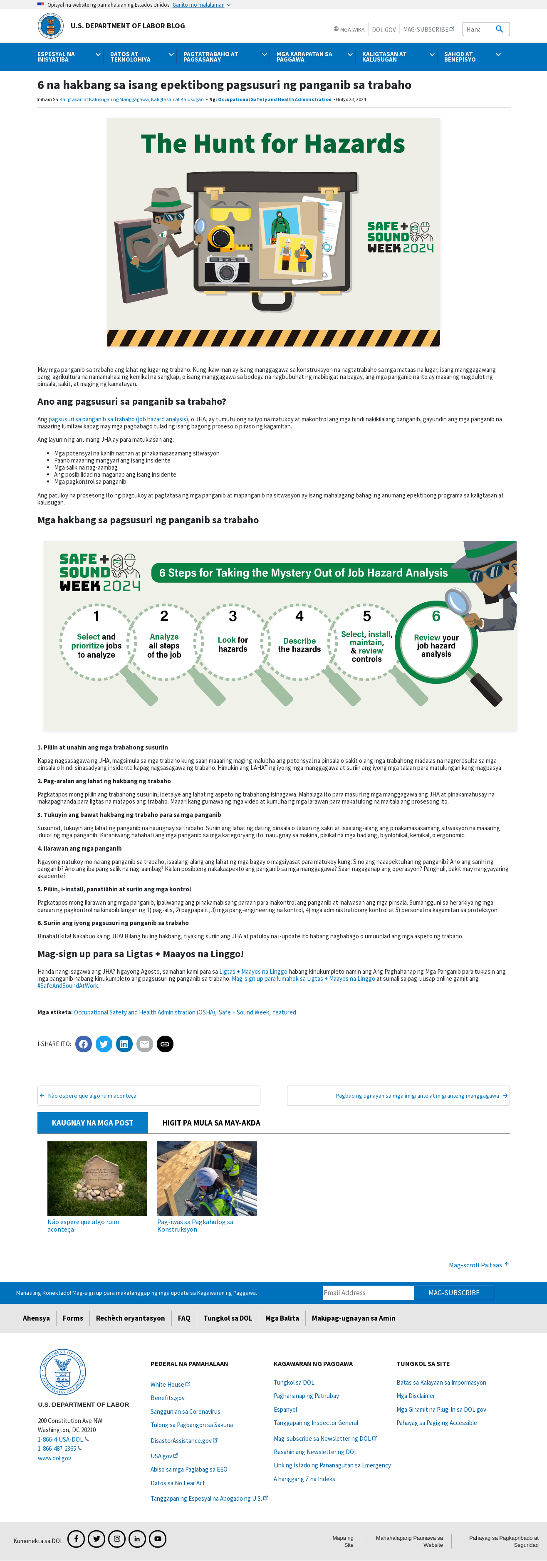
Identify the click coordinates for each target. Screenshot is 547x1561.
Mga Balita (282, 1318)
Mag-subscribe (454, 1292)
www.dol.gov (54, 1458)
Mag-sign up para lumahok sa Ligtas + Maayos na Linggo (303, 978)
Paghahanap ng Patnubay (306, 1396)
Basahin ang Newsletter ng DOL (315, 1452)
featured (284, 1012)
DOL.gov (384, 29)
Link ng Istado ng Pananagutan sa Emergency (332, 1465)
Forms (73, 1318)
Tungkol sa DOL (227, 1318)
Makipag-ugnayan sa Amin (354, 1318)
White (171, 1384)
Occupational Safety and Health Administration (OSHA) (144, 1012)
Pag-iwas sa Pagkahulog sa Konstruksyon (195, 1225)
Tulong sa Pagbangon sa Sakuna (192, 1425)
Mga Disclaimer (415, 1396)
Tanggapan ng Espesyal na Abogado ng (210, 1498)
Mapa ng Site (343, 1541)
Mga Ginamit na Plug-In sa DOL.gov (441, 1409)
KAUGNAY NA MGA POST (93, 1123)
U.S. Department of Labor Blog (111, 25)
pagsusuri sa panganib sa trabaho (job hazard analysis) (118, 419)
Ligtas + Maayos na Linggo (253, 971)
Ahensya (36, 1318)
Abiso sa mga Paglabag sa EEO (189, 1469)
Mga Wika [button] (349, 29)
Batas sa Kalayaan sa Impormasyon (441, 1382)
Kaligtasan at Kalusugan (177, 99)
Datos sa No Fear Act (178, 1483)
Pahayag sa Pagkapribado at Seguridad (504, 1541)
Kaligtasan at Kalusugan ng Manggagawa (104, 99)
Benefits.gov (168, 1398)
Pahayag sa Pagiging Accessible (436, 1423)
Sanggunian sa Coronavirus (185, 1411)
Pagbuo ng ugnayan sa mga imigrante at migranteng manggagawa (417, 1095)
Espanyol (285, 1409)
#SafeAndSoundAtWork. (68, 986)
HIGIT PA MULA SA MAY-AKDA (211, 1123)
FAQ (184, 1318)
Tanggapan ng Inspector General (316, 1423)
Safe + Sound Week (244, 1012)
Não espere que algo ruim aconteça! (93, 1095)
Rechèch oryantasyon (130, 1318)
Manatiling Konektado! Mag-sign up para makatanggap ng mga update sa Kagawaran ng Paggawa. (136, 1292)
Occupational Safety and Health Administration (275, 99)
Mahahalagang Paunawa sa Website (409, 1541)
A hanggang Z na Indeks (304, 1479)
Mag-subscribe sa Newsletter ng (326, 1438)
